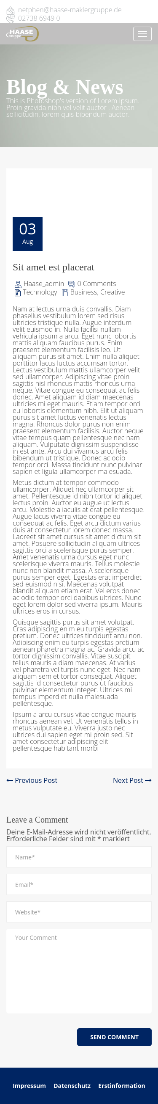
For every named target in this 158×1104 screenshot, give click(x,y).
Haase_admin (44, 283)
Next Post (132, 780)
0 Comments (96, 283)
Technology (40, 292)
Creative (112, 292)
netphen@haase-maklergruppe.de (70, 9)
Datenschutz (73, 1086)
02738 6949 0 (39, 18)
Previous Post (31, 780)
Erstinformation (121, 1086)
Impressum (29, 1086)
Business (83, 292)
